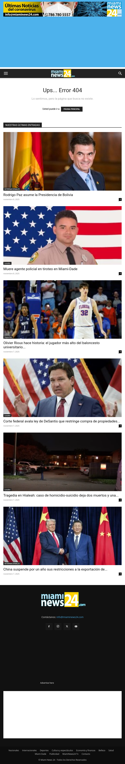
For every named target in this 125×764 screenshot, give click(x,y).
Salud (111, 750)
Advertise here (47, 682)
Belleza (102, 750)
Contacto (86, 754)
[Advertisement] (62, 43)
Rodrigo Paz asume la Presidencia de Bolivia (38, 195)
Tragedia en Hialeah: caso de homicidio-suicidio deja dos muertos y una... (61, 495)
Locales (7, 263)
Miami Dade (40, 754)
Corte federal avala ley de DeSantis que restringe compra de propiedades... (61, 421)
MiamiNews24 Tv (70, 754)
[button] (5, 73)
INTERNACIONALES (12, 189)
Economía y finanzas (85, 750)
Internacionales (29, 750)
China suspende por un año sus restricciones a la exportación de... (55, 569)
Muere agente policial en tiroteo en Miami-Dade (40, 269)
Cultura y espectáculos (62, 750)
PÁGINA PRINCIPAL (72, 109)
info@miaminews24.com (69, 617)
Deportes (8, 337)
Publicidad (54, 754)
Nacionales (14, 750)
